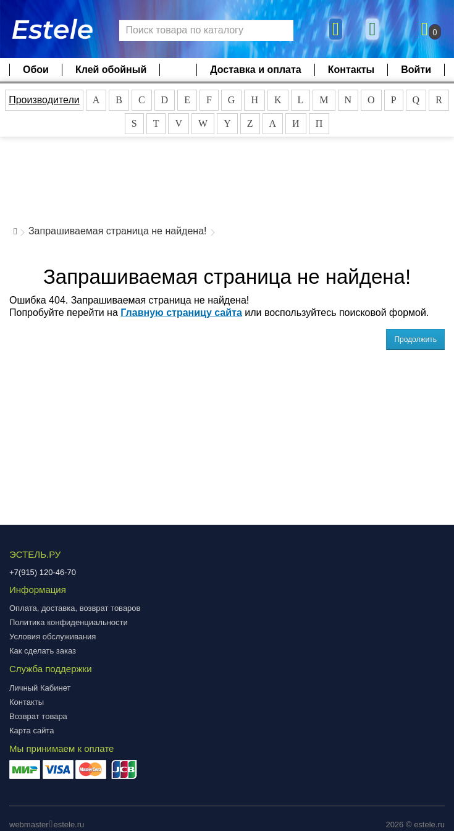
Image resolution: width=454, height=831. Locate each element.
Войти (416, 69)
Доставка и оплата (255, 69)
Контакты (351, 69)
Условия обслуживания (52, 636)
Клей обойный (110, 69)
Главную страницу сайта (181, 312)
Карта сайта (31, 730)
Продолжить (415, 339)
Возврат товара (38, 716)
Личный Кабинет (39, 687)
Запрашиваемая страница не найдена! (117, 231)
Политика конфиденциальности (68, 622)
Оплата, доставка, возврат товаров (74, 608)
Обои (36, 69)
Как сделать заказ (42, 650)
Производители (44, 100)
